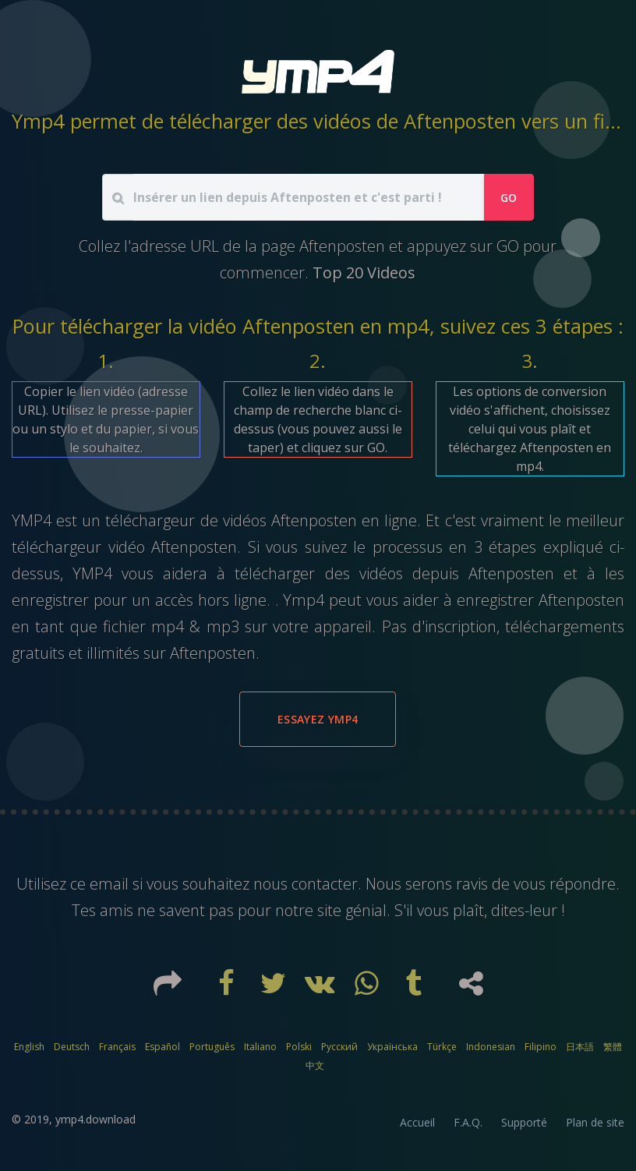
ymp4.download (95, 1119)
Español (162, 1046)
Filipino (540, 1046)
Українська (392, 1046)
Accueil (417, 1122)
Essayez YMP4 (317, 719)
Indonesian (490, 1046)
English (29, 1046)
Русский (339, 1046)
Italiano (260, 1046)
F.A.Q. (468, 1122)
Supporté (524, 1122)
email (109, 883)
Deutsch (72, 1046)
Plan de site (595, 1122)
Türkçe (442, 1046)
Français (117, 1046)
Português (212, 1046)
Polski (299, 1046)
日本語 (580, 1046)
